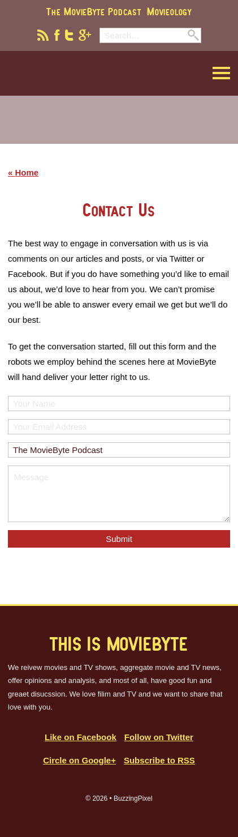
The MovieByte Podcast (93, 11)
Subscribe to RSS (159, 760)
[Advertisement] (119, 127)
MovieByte (65, 73)
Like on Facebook (80, 737)
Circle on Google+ (79, 760)
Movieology (169, 11)
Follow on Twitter (158, 737)
